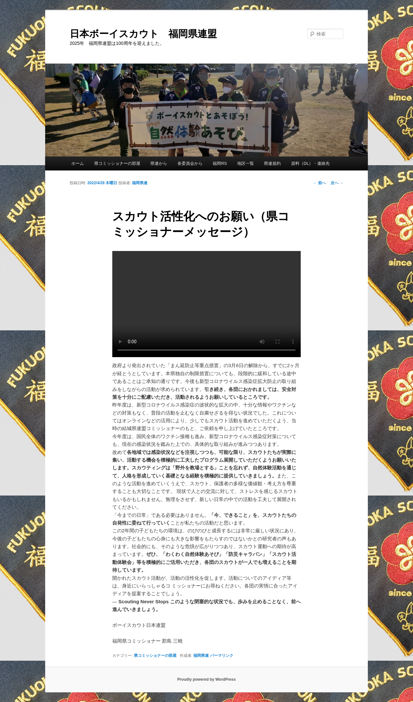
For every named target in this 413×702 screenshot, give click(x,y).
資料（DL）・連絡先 (310, 163)
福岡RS (220, 163)
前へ (319, 183)
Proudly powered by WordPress (206, 679)
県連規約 (272, 163)
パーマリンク (221, 655)
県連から (158, 163)
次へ (337, 183)
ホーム (77, 163)
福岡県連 (139, 183)
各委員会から (190, 163)
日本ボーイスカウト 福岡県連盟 (143, 33)
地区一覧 (245, 163)
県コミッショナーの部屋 (117, 163)
